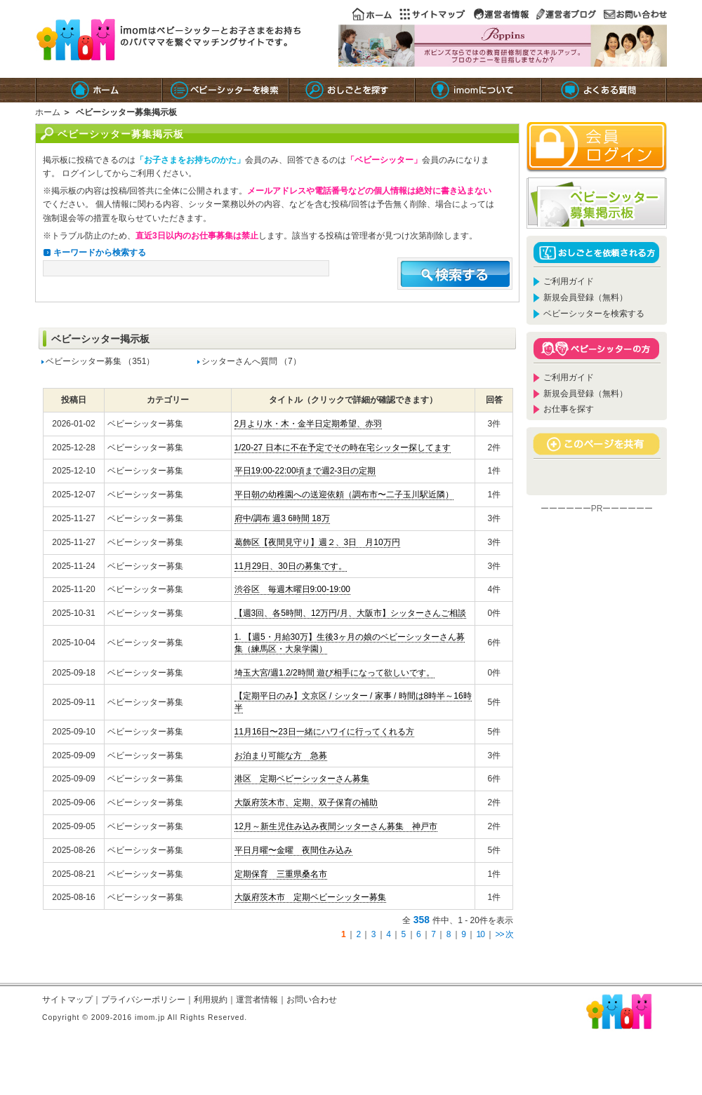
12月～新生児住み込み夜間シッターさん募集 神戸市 (335, 826)
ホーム (47, 112)
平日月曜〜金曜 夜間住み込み (293, 850)
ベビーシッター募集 (83, 361)
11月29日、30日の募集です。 (290, 566)
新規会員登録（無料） (585, 297)
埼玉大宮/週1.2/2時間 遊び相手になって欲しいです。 (334, 673)
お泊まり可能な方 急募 (280, 755)
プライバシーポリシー (143, 1000)
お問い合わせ (311, 1000)
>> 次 (504, 934)
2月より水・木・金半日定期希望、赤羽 (308, 424)
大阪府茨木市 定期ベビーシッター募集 (310, 897)
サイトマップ (67, 1000)
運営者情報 (257, 1000)
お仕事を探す (568, 409)
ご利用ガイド (568, 281)
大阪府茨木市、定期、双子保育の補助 (306, 802)
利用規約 (210, 1000)
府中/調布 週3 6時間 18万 (282, 518)
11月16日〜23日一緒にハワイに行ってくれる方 (324, 732)
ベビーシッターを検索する (593, 313)
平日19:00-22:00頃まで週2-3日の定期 (305, 471)
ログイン (78, 173)
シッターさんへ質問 (239, 361)
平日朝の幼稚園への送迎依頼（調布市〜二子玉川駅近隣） (343, 494)
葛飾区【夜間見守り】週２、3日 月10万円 (317, 542)
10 (480, 934)
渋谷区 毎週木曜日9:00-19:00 (292, 589)
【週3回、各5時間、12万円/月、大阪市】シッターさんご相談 (350, 613)
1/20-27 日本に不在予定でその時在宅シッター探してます (342, 447)
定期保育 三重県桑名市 (280, 874)
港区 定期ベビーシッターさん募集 (301, 779)
